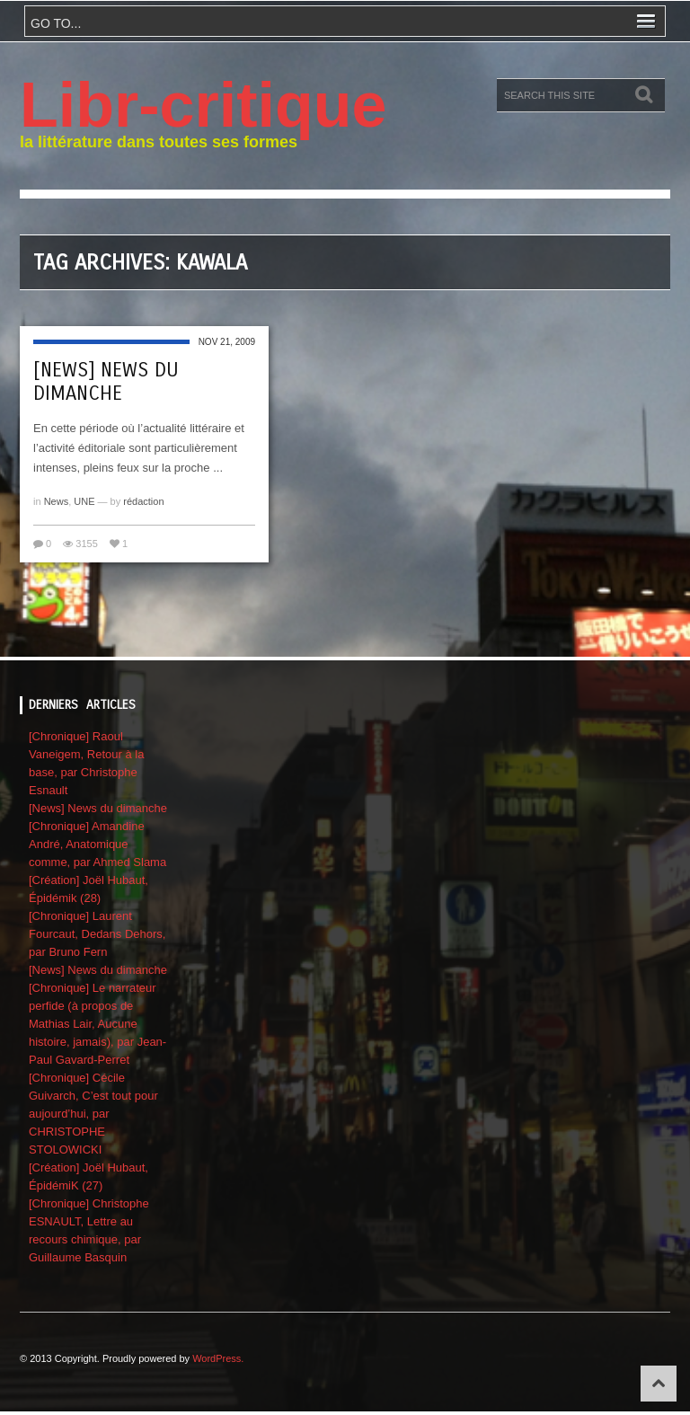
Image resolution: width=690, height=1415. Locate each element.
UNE (84, 501)
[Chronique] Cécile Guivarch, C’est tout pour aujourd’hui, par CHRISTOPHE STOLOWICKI (93, 1113)
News (56, 501)
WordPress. (217, 1358)
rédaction (143, 501)
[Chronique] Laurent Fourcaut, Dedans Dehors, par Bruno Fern (97, 934)
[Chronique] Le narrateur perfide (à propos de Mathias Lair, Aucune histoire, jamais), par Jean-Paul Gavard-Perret (97, 1023)
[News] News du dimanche (106, 381)
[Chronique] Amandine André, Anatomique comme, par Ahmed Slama (97, 844)
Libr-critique (203, 105)
